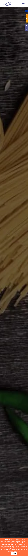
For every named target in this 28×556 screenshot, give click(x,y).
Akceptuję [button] (14, 553)
